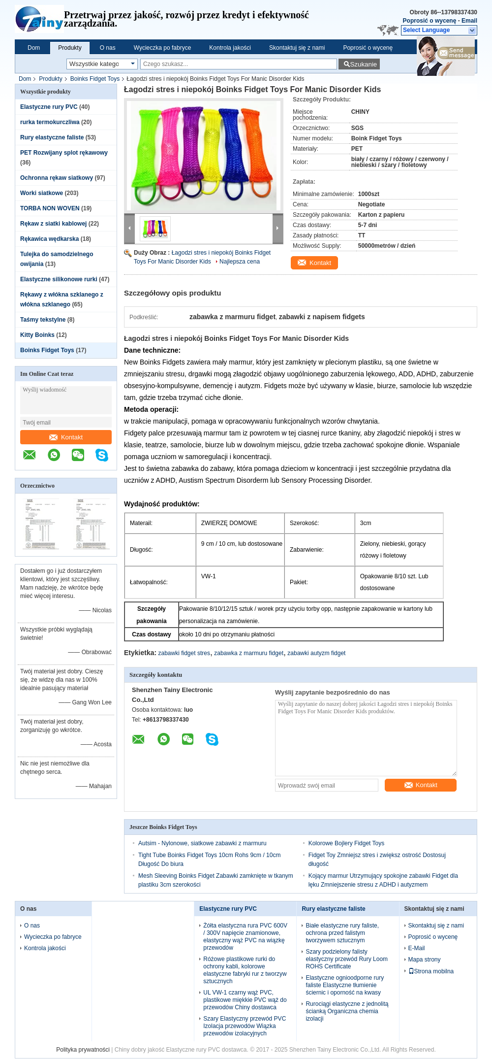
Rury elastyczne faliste (52, 137)
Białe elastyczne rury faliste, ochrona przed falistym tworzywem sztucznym (342, 933)
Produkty (69, 47)
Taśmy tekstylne (43, 319)
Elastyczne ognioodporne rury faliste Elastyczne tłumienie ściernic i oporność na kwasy (345, 985)
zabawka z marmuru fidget (248, 653)
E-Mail (416, 948)
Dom (34, 47)
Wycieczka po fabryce (162, 47)
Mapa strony (424, 959)
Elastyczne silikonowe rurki (58, 279)
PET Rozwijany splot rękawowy (64, 152)
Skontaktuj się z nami (297, 47)
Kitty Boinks (37, 335)
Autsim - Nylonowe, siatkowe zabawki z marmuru (202, 843)
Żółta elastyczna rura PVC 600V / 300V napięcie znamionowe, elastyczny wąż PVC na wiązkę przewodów (245, 936)
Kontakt (66, 437)
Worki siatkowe (41, 193)
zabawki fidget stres (184, 653)
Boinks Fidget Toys (95, 78)
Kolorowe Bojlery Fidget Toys (346, 843)
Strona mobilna (431, 971)
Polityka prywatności (83, 1049)
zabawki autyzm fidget (316, 653)
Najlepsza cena (239, 261)
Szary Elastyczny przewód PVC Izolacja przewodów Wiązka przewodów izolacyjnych (244, 1026)
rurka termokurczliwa (50, 122)
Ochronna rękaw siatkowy (56, 177)
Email (469, 20)
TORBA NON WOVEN (50, 208)
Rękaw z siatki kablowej (53, 223)
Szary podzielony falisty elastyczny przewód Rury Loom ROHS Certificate (347, 959)
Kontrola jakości (230, 47)
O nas (108, 47)
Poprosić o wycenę (430, 20)
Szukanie (363, 64)
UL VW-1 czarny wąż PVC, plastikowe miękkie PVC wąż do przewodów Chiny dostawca (244, 1000)
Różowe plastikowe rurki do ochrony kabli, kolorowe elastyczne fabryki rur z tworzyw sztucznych (244, 970)
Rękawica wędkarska (49, 238)
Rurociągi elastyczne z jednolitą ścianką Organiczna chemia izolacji (347, 1011)
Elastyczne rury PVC (49, 106)
